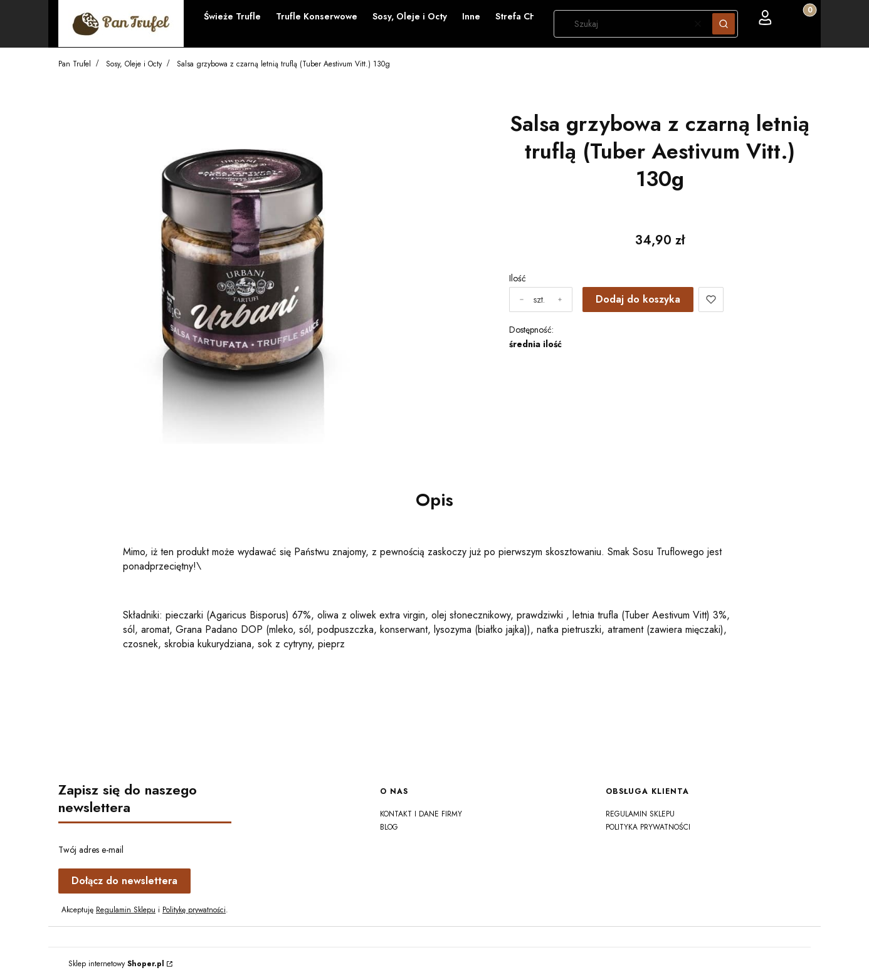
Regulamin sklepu (640, 814)
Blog (389, 827)
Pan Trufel (74, 64)
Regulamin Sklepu (125, 909)
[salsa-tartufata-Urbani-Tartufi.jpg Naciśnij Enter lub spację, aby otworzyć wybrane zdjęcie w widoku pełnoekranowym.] (241, 263)
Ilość (517, 278)
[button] (723, 23)
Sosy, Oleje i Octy (134, 64)
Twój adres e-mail (91, 849)
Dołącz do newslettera (124, 880)
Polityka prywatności (648, 827)
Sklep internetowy (116, 963)
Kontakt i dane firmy (421, 814)
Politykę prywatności (194, 909)
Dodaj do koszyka (638, 299)
